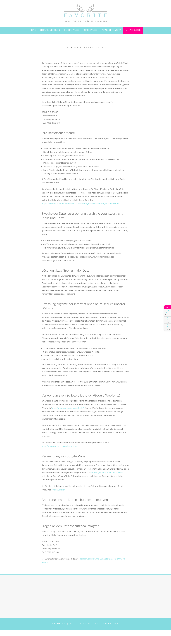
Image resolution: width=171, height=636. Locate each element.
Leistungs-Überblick (50, 30)
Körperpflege (90, 30)
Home (33, 30)
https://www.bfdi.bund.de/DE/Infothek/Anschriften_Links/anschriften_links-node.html (80, 204)
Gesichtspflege (71, 30)
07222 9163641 (132, 30)
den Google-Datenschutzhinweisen (106, 472)
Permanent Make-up (111, 30)
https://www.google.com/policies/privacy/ (60, 446)
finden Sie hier (58, 490)
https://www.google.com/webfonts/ (68, 408)
